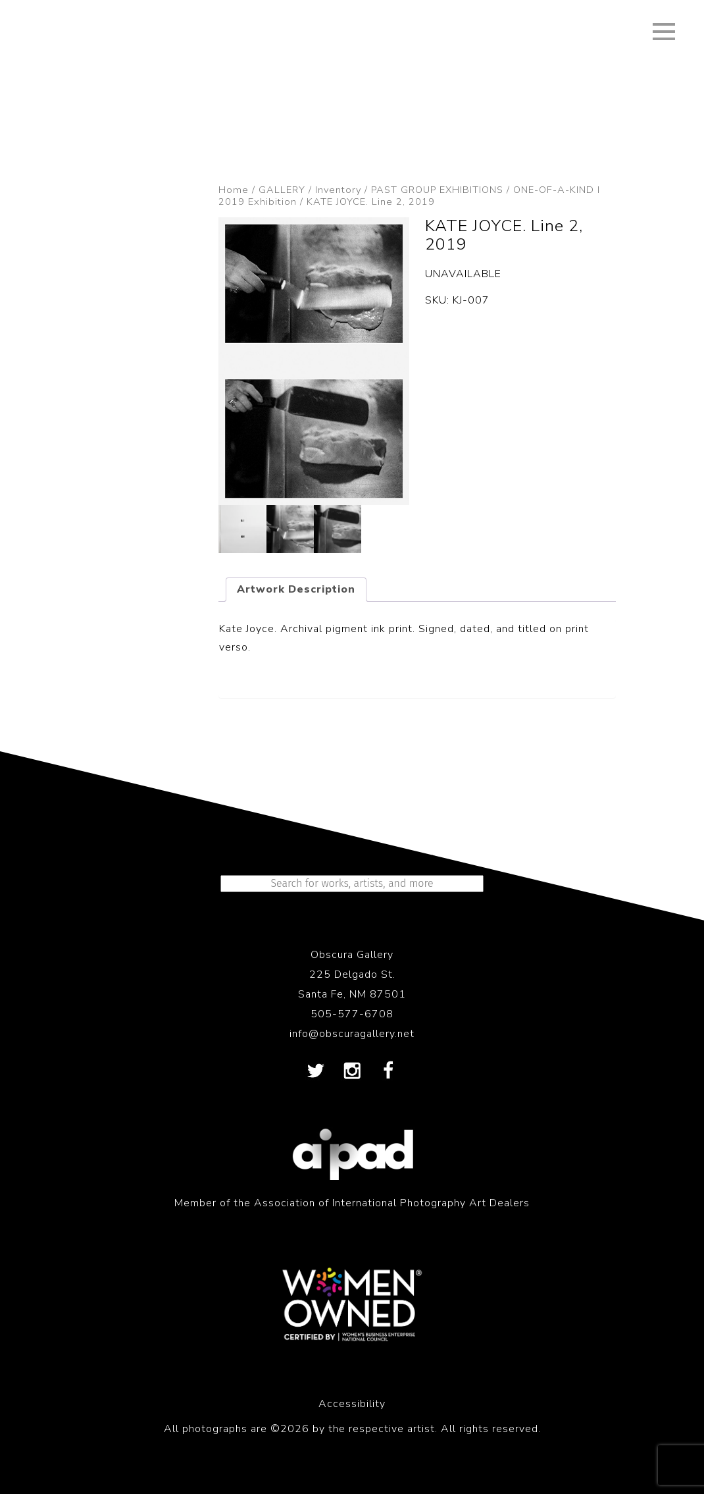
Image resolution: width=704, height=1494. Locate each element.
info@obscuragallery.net (352, 1034)
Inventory (338, 189)
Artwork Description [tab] (296, 589)
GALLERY (282, 189)
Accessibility (352, 1404)
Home (233, 189)
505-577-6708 (352, 1014)
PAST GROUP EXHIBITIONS (437, 189)
